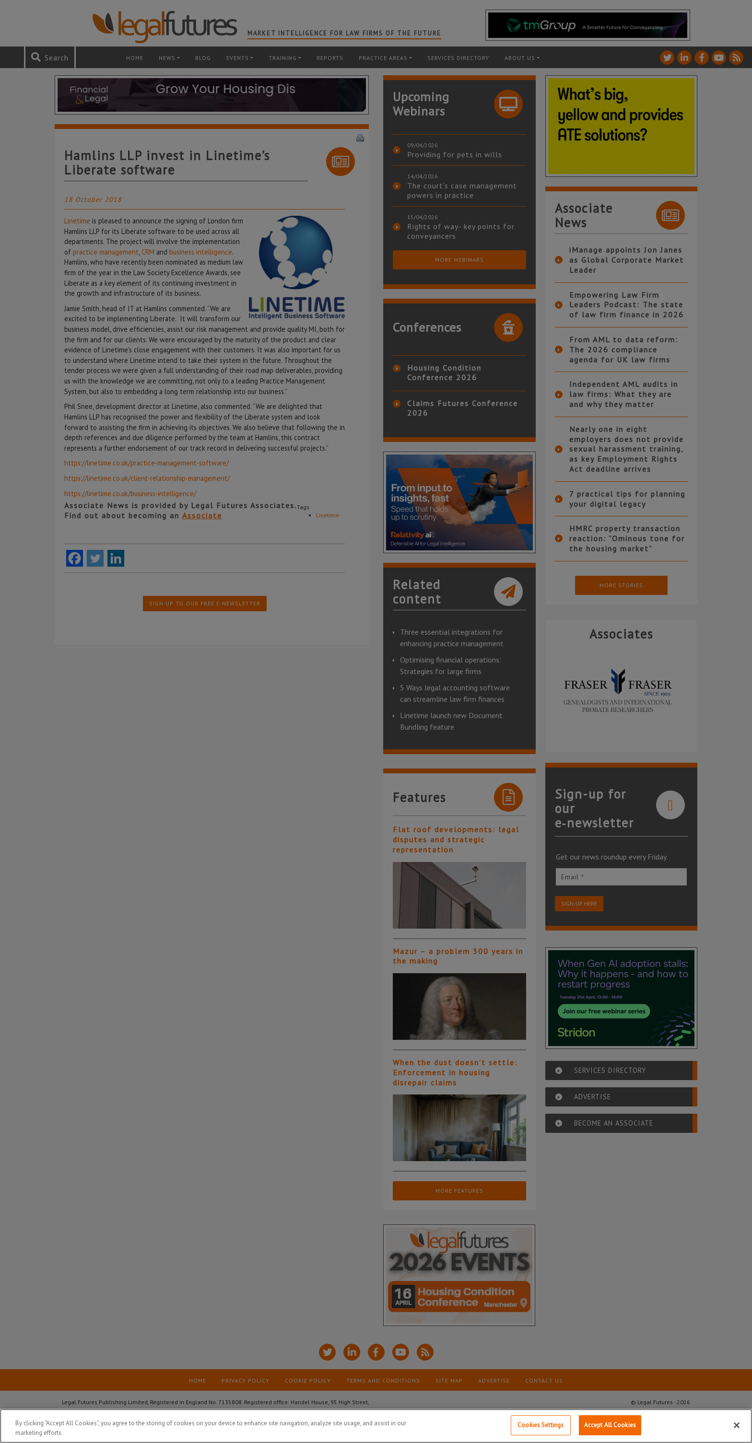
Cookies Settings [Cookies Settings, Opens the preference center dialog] (540, 1425)
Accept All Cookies (610, 1425)
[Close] (736, 1425)
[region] (376, 1426)
